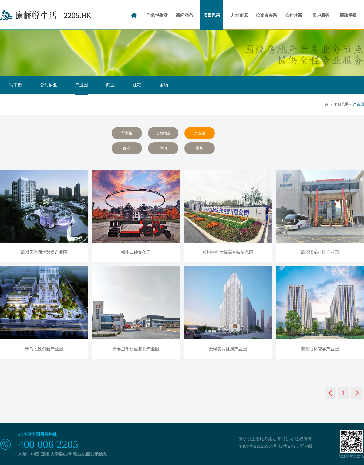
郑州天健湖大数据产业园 (44, 252)
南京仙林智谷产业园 (320, 348)
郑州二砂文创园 (136, 252)
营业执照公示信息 (90, 454)
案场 (164, 84)
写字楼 (15, 84)
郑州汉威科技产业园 (320, 252)
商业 (110, 84)
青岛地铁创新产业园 (44, 348)
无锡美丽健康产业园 (228, 348)
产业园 (81, 84)
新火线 (306, 446)
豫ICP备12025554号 (257, 446)
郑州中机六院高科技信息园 (227, 252)
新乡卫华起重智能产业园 (136, 348)
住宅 (137, 84)
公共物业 (48, 84)
